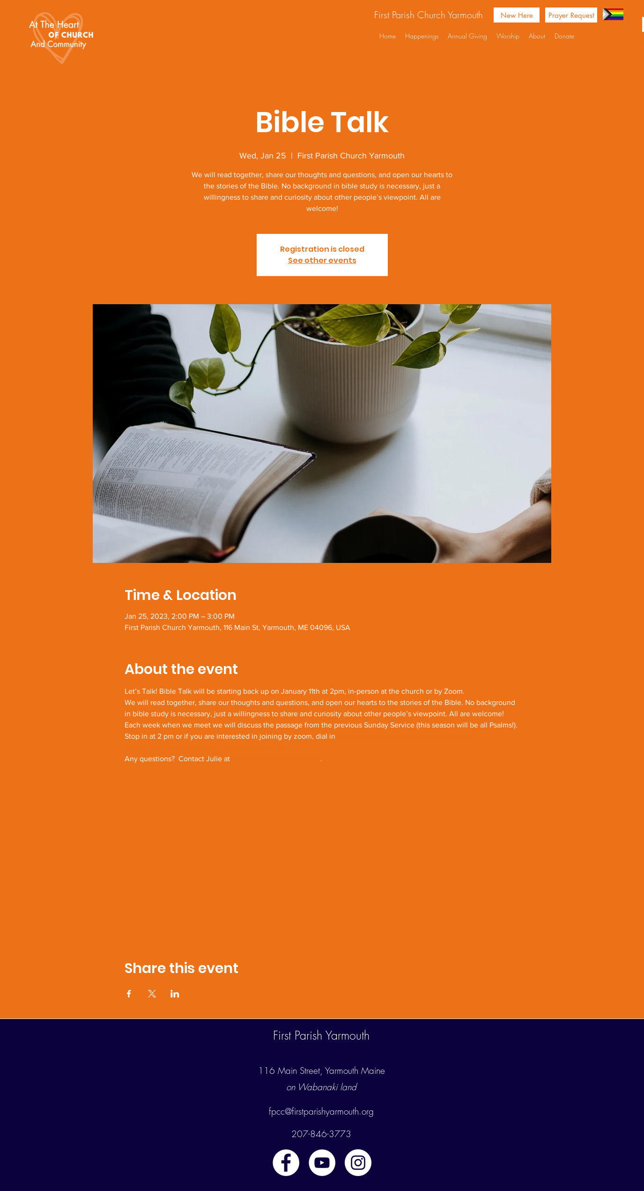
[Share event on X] (152, 993)
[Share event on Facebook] (129, 993)
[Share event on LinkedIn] (174, 993)
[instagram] (358, 1162)
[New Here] (516, 15)
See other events (322, 260)
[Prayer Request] (571, 15)
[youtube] (322, 1162)
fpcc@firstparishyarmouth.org (321, 1111)
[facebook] (286, 1162)
